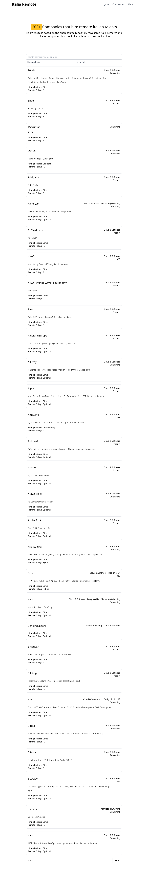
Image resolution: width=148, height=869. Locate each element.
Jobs (106, 4)
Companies (118, 4)
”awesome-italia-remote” (102, 33)
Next (117, 860)
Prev (30, 860)
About (131, 4)
